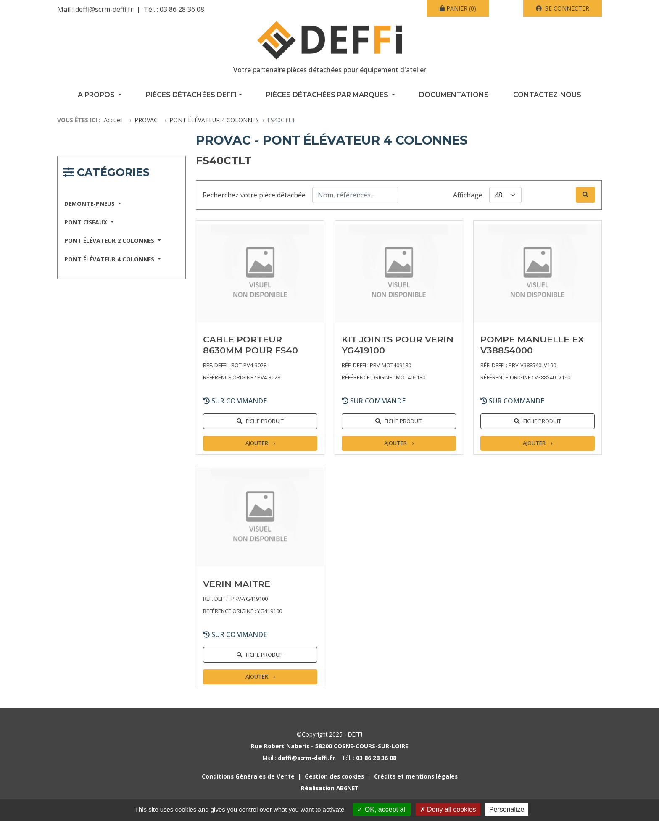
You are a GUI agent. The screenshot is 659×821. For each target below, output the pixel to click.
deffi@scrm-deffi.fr (104, 9)
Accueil (113, 120)
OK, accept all (381, 809)
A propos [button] (97, 95)
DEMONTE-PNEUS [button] (90, 204)
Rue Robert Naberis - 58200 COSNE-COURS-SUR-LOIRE (329, 746)
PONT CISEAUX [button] (86, 222)
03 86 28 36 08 (182, 9)
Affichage (467, 195)
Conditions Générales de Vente (248, 776)
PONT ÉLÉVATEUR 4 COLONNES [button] (110, 259)
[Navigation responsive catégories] (106, 174)
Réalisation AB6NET (329, 788)
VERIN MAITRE (236, 584)
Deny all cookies (448, 809)
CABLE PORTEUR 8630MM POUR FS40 (250, 344)
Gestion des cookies (334, 776)
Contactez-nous (547, 95)
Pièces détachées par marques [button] (328, 95)
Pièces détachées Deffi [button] (191, 95)
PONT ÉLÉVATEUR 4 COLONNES (214, 120)
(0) (458, 8)
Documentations (454, 95)
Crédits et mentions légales (416, 776)
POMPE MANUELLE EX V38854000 (532, 344)
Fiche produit (265, 421)
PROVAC (146, 120)
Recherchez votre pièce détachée (254, 195)
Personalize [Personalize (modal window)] (507, 809)
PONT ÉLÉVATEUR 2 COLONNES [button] (110, 241)
